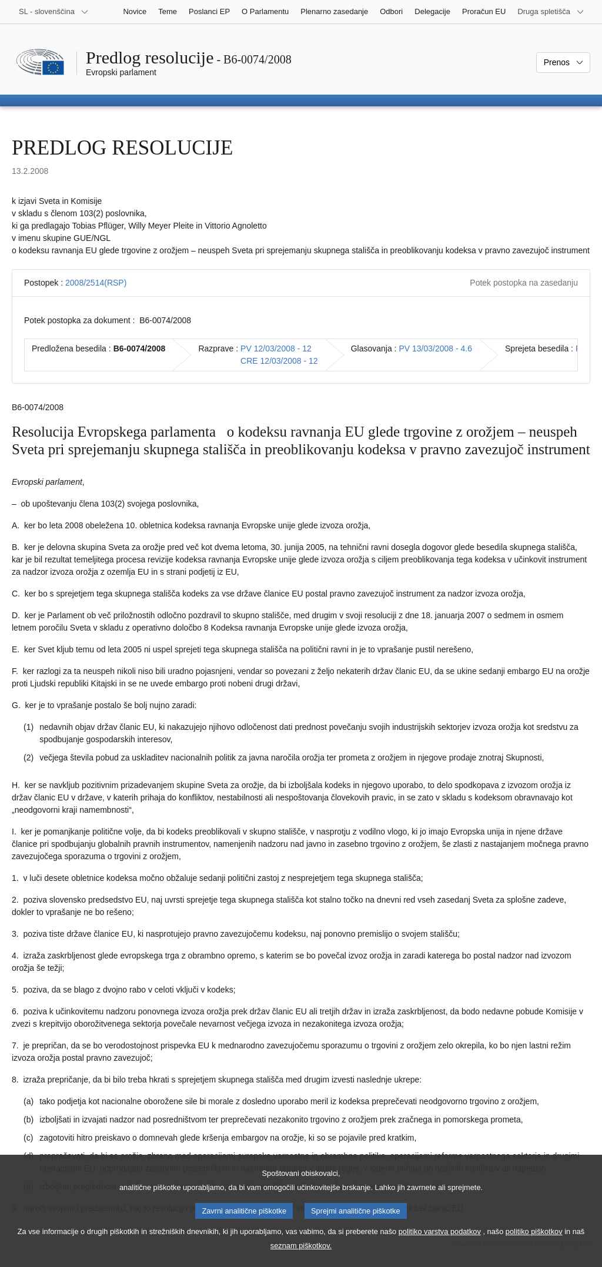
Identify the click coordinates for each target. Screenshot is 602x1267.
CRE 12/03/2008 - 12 (279, 361)
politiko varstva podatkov (440, 1243)
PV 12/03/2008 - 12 (276, 348)
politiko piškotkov (534, 1243)
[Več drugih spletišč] (550, 12)
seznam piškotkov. (301, 1257)
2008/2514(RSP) (95, 282)
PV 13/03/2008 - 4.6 (435, 348)
